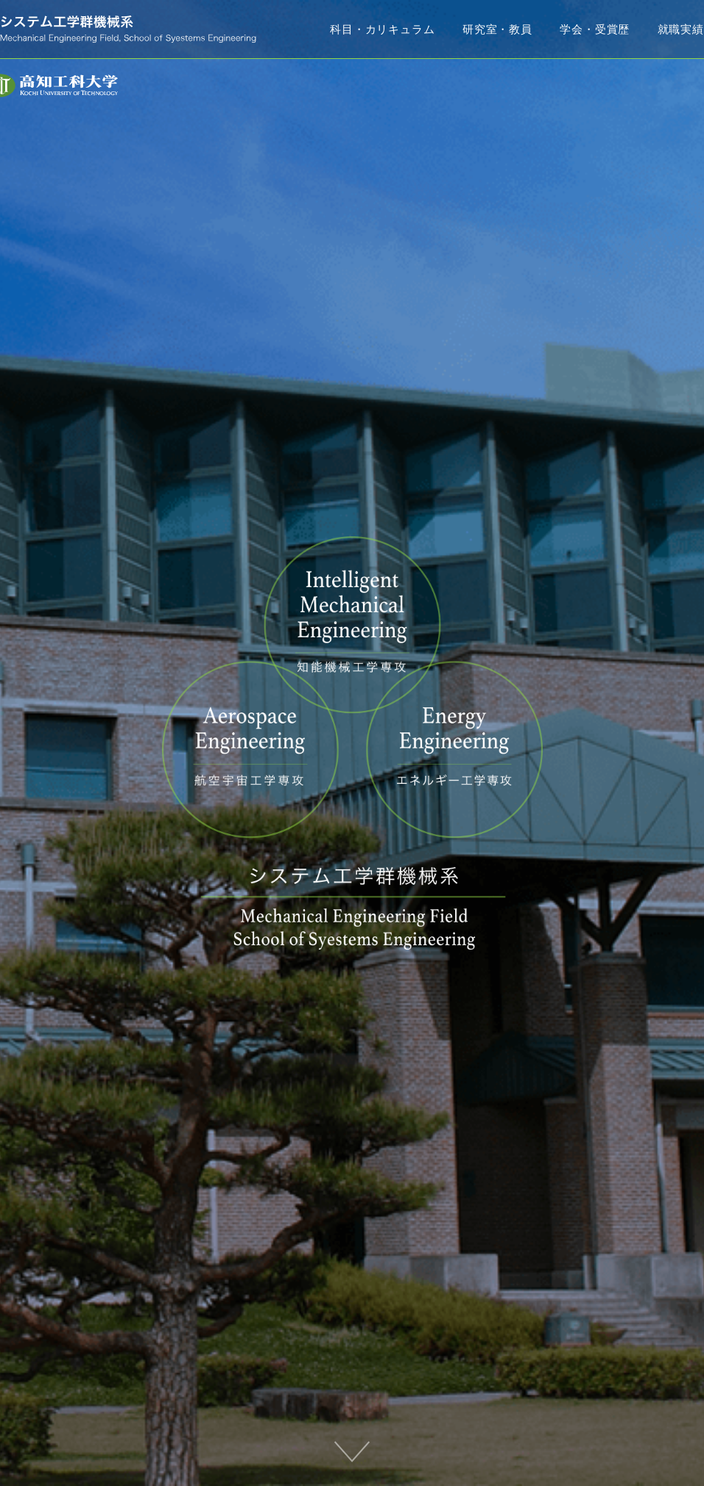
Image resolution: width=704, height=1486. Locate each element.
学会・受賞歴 (595, 29)
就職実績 (681, 29)
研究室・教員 (497, 29)
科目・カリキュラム (382, 29)
